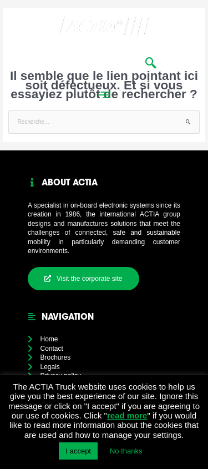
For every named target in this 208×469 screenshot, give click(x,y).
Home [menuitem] (57, 62)
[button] (193, 42)
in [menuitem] (125, 62)
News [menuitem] (95, 62)
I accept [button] (78, 451)
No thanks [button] (126, 451)
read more (127, 415)
